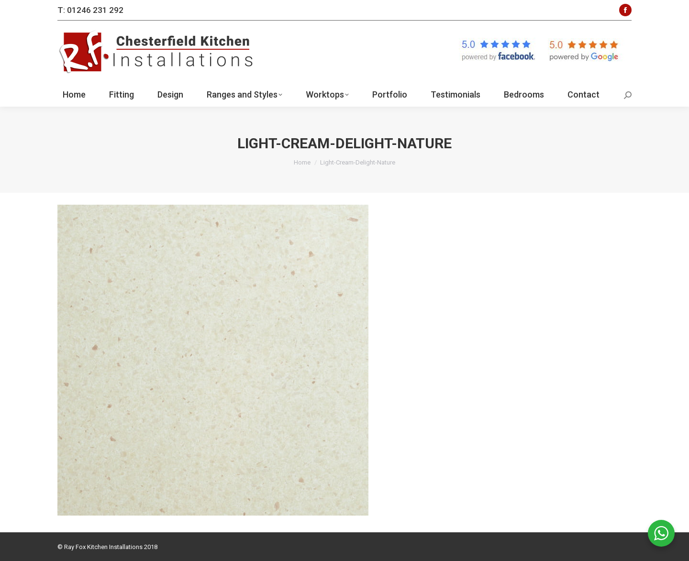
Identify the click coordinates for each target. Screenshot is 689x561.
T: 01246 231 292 (90, 10)
